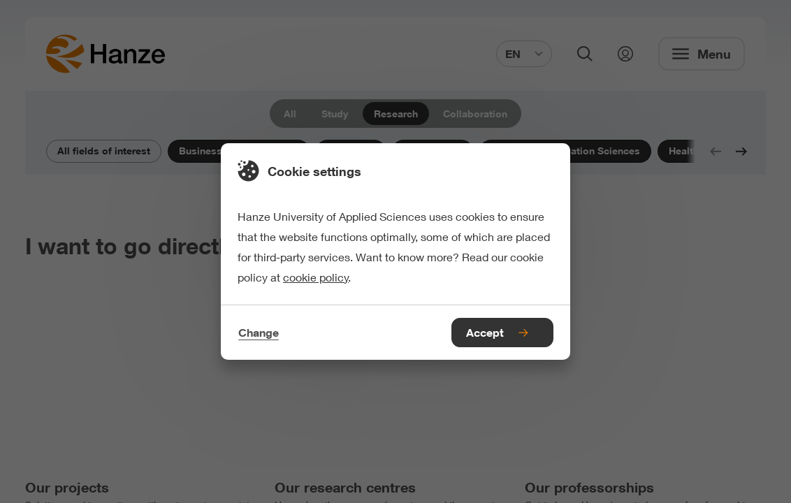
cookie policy (316, 277)
